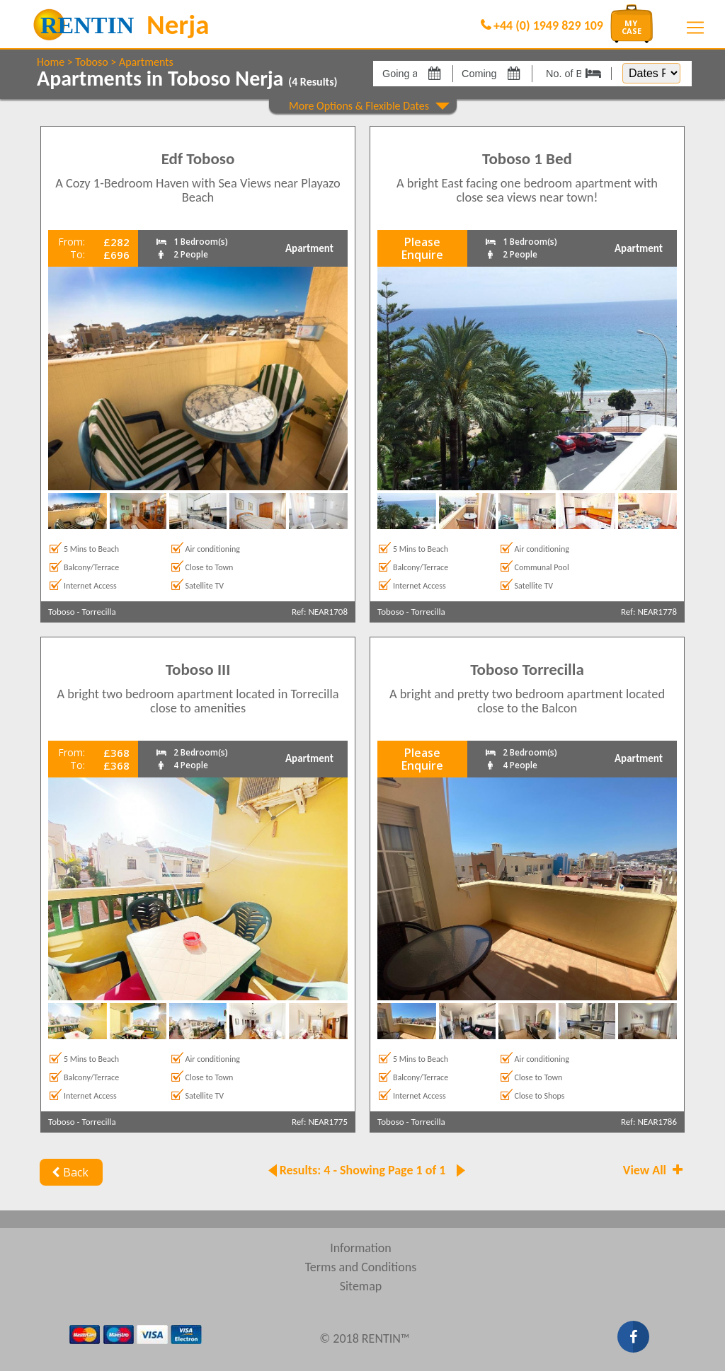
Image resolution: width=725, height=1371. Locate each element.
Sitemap (361, 1286)
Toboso (91, 62)
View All (654, 1170)
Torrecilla (99, 611)
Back (68, 1172)
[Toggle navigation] (695, 27)
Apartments (146, 62)
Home (50, 62)
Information (361, 1248)
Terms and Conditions (361, 1267)
